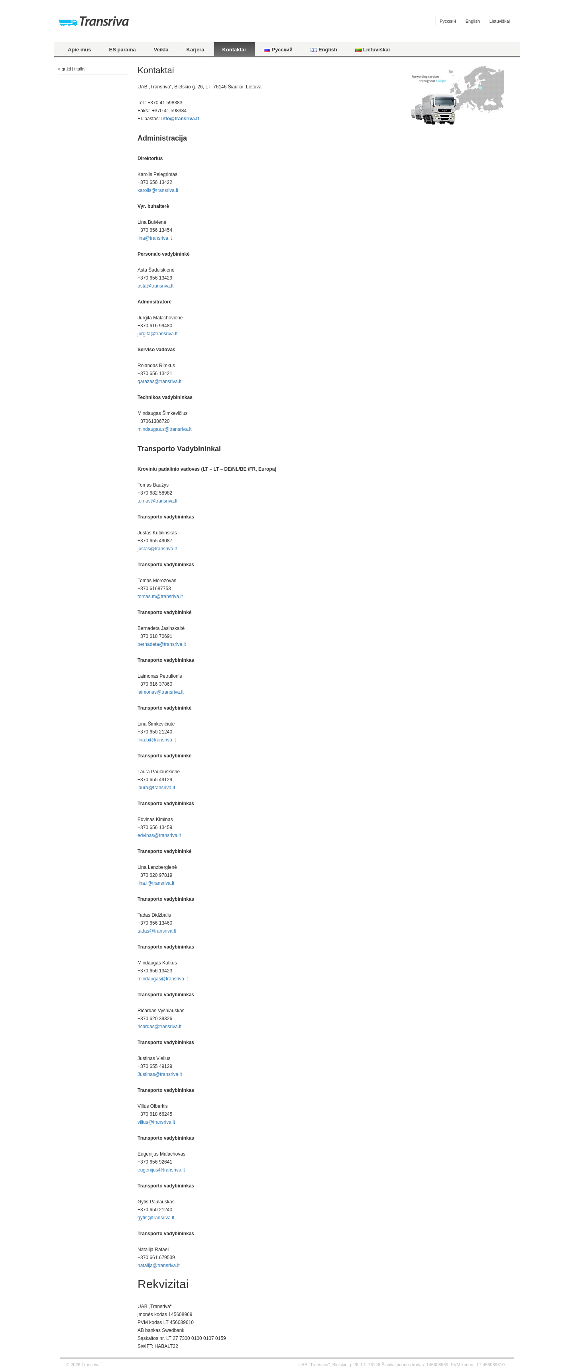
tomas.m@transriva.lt (160, 596)
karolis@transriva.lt (158, 190)
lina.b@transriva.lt (157, 740)
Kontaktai (234, 50)
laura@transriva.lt (156, 787)
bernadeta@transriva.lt (162, 644)
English (473, 21)
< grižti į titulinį (71, 68)
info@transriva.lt (180, 118)
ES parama (122, 50)
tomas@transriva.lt (157, 501)
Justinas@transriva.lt (160, 1074)
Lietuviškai (499, 21)
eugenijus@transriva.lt (161, 1170)
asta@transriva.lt (155, 286)
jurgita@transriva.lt (157, 333)
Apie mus (79, 50)
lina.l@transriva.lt (156, 883)
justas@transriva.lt (157, 549)
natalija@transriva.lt (159, 1265)
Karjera (195, 50)
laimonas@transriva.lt (161, 692)
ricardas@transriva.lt (159, 1026)
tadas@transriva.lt (157, 931)
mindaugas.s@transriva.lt (165, 429)
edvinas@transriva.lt (159, 835)
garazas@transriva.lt (159, 381)
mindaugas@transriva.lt (163, 979)
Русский (448, 21)
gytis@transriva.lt (156, 1217)
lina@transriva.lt (155, 238)
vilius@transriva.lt (156, 1122)
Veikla (161, 50)
